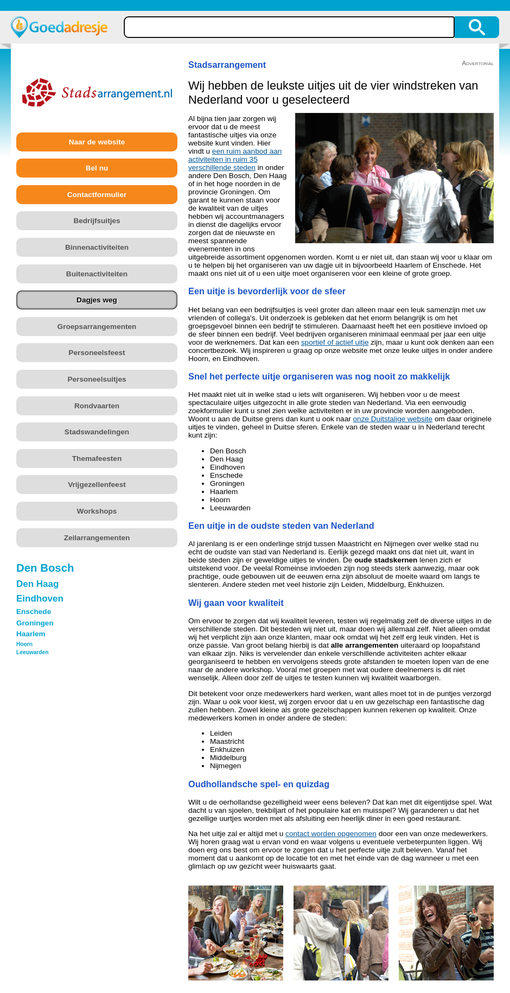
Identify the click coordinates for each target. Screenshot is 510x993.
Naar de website (97, 142)
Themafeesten (97, 458)
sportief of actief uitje (335, 342)
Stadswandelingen (97, 432)
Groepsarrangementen (97, 326)
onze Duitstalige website (393, 419)
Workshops (97, 511)
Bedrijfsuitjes (96, 221)
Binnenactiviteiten (97, 247)
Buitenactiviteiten (96, 274)
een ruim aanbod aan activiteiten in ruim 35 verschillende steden (235, 159)
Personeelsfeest (96, 353)
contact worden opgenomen (331, 834)
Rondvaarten (96, 406)
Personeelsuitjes (96, 379)
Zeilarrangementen (97, 538)
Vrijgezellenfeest (97, 484)
